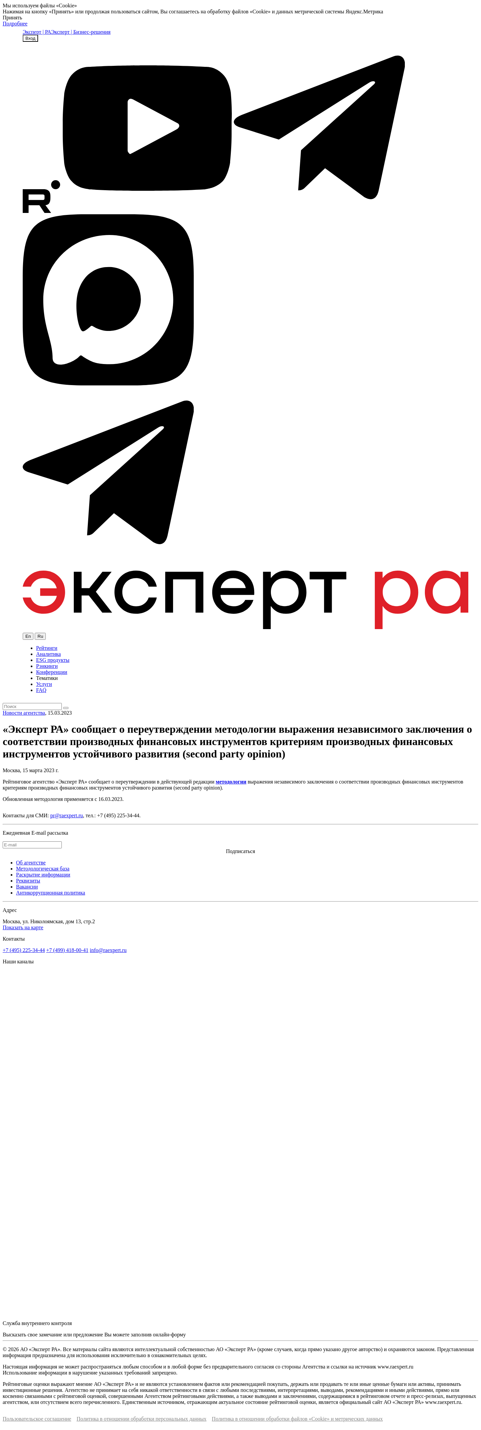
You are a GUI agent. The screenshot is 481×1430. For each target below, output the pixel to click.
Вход (30, 38)
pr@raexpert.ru (66, 815)
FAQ (41, 690)
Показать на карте (23, 927)
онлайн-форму (169, 1334)
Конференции (51, 672)
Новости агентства (24, 713)
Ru (40, 636)
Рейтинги (46, 648)
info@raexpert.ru (108, 950)
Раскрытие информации (43, 874)
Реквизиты (28, 880)
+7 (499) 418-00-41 (67, 950)
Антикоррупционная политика (50, 893)
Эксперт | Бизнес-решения (81, 32)
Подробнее (15, 23)
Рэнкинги (47, 666)
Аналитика (48, 654)
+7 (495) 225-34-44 (24, 950)
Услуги (44, 684)
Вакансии (27, 886)
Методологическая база (42, 868)
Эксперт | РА (37, 32)
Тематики (47, 678)
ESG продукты (52, 660)
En (28, 636)
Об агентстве (31, 862)
